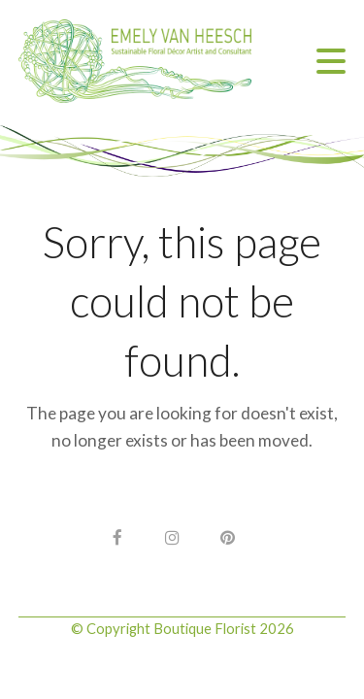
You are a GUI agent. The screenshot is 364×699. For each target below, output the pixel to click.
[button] (331, 61)
